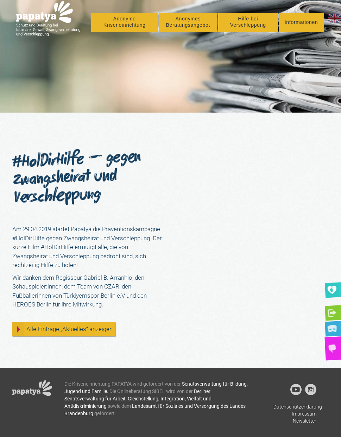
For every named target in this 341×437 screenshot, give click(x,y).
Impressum (304, 414)
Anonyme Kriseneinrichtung (137, 27)
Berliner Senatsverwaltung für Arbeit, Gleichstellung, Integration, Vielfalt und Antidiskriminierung (137, 398)
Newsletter (304, 421)
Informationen (301, 27)
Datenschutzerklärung (297, 407)
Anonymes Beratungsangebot (196, 27)
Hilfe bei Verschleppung (252, 27)
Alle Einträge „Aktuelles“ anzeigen (69, 328)
